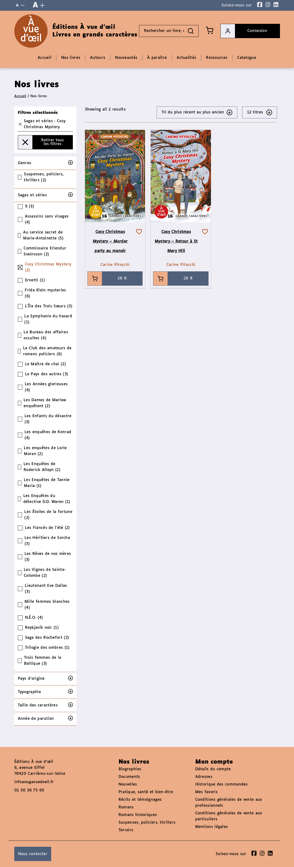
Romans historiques (138, 815)
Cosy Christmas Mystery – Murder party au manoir (110, 241)
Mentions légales (211, 827)
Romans (126, 807)
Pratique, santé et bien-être (146, 792)
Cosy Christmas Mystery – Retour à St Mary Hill (176, 241)
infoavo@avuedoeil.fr (34, 782)
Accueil (20, 96)
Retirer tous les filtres (41, 142)
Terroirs (126, 830)
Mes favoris (206, 792)
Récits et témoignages (140, 800)
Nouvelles (128, 784)
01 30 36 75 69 (29, 790)
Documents (129, 777)
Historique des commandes (221, 784)
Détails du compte (213, 769)
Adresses (203, 777)
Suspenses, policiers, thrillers (147, 823)
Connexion (244, 31)
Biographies (130, 769)
